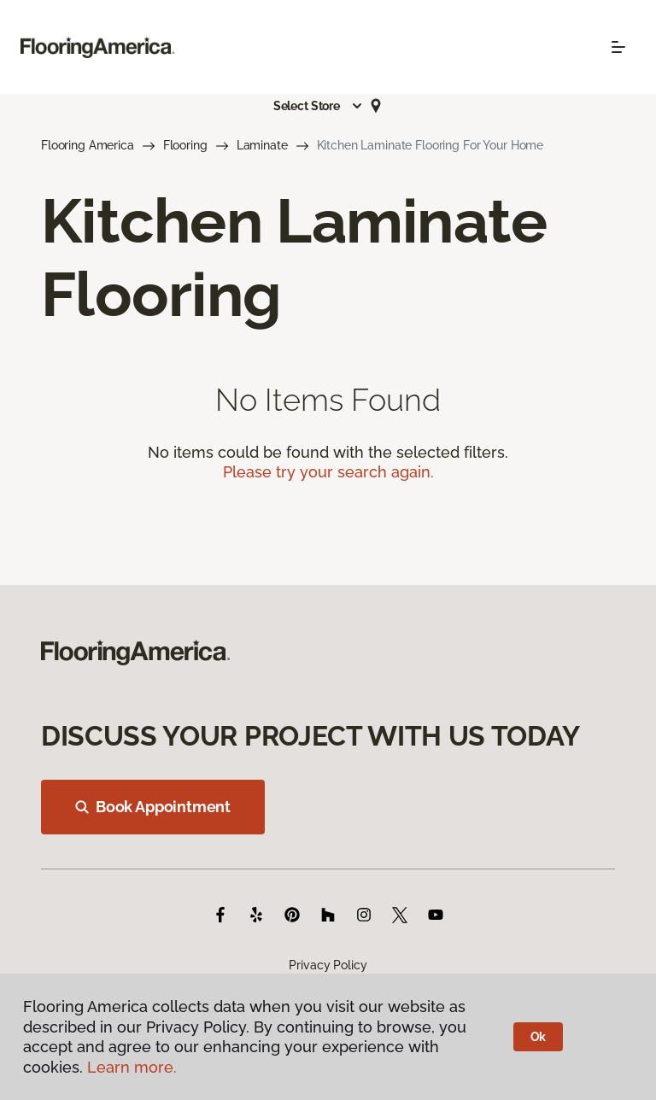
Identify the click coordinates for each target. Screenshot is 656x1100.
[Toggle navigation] (618, 47)
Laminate (262, 145)
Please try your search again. (328, 472)
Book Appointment (153, 807)
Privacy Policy (327, 965)
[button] (318, 106)
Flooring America (87, 145)
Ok (538, 1037)
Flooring (185, 145)
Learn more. (132, 1067)
